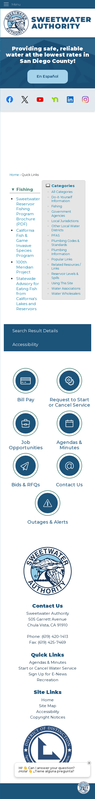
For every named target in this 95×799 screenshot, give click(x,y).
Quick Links (47, 655)
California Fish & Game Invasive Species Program (25, 243)
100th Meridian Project (24, 267)
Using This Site (62, 283)
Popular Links (61, 259)
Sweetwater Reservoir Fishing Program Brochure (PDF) (28, 211)
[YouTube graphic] (40, 99)
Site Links (48, 692)
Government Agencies (61, 214)
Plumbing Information (60, 252)
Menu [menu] (16, 4)
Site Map (47, 705)
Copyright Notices (47, 717)
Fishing (56, 206)
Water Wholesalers (65, 293)
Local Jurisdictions (65, 221)
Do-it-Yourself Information (61, 199)
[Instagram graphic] (85, 99)
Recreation (47, 679)
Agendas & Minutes (47, 662)
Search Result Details (35, 330)
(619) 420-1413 (55, 636)
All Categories (61, 192)
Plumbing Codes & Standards (65, 243)
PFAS (55, 235)
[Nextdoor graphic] (55, 99)
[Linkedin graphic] (70, 99)
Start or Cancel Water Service (47, 668)
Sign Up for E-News (48, 674)
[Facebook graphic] (9, 99)
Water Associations (65, 288)
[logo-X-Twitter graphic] (24, 99)
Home (14, 175)
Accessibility (25, 344)
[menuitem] (47, 331)
